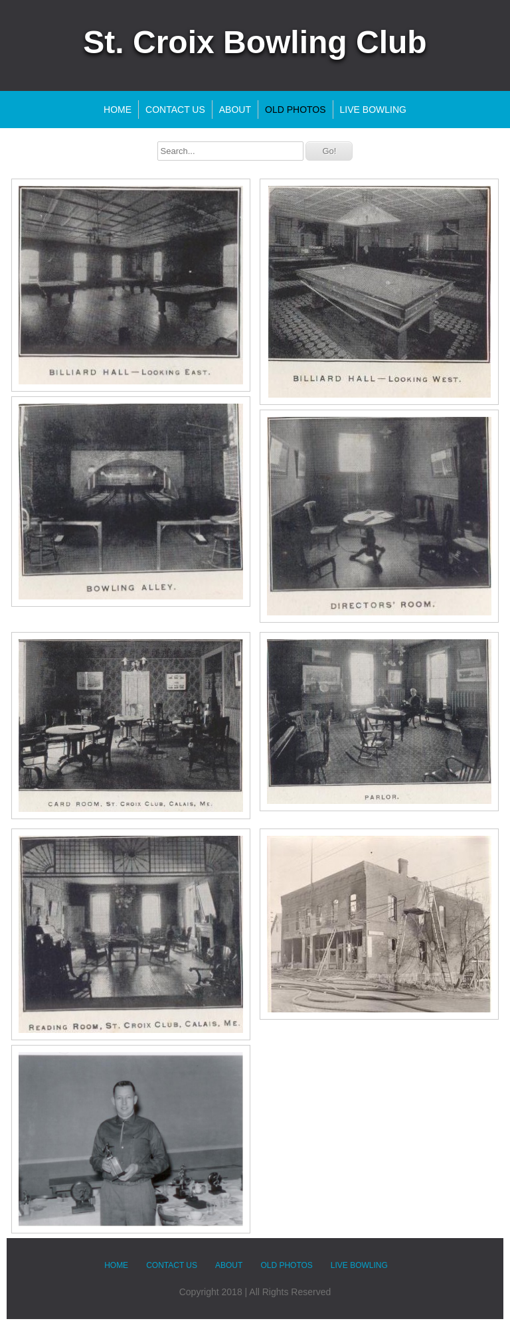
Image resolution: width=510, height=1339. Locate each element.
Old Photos (295, 109)
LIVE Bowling (373, 109)
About (235, 109)
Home (117, 109)
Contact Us (175, 109)
